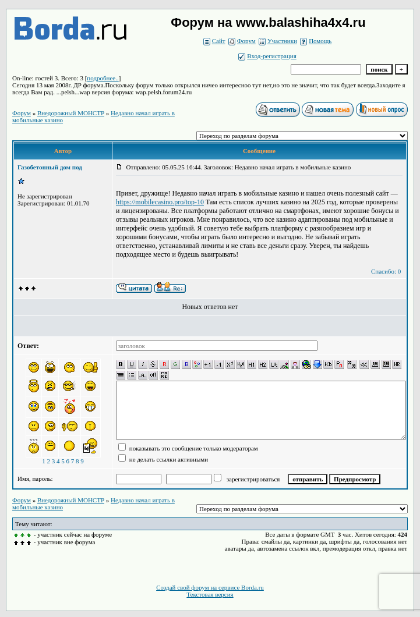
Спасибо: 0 (386, 271)
